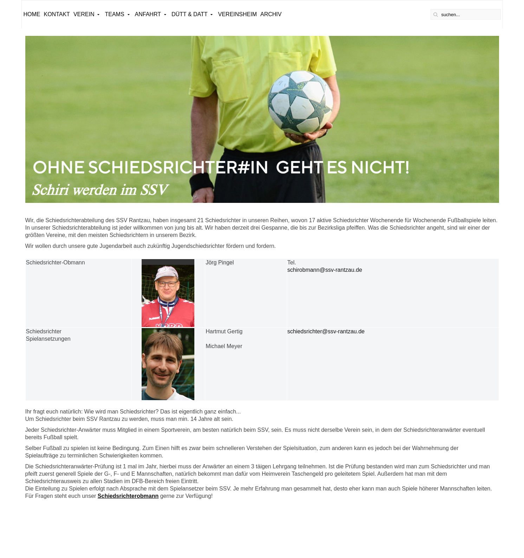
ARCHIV (271, 14)
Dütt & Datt (190, 14)
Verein (84, 14)
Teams (114, 14)
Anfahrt (148, 14)
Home (32, 14)
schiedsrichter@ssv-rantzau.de (326, 331)
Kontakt (57, 14)
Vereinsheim (237, 14)
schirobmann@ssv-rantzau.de (324, 270)
